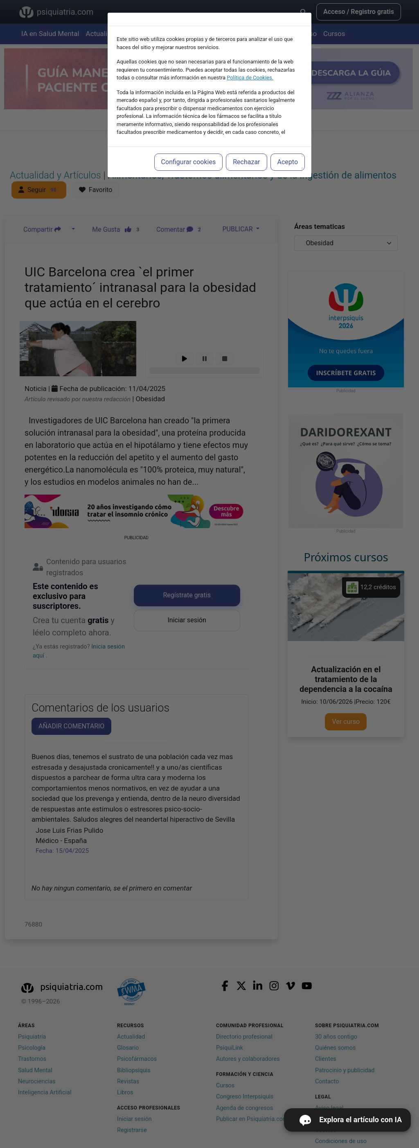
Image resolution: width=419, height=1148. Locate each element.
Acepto (287, 162)
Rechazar (246, 162)
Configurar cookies (188, 162)
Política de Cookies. (250, 78)
